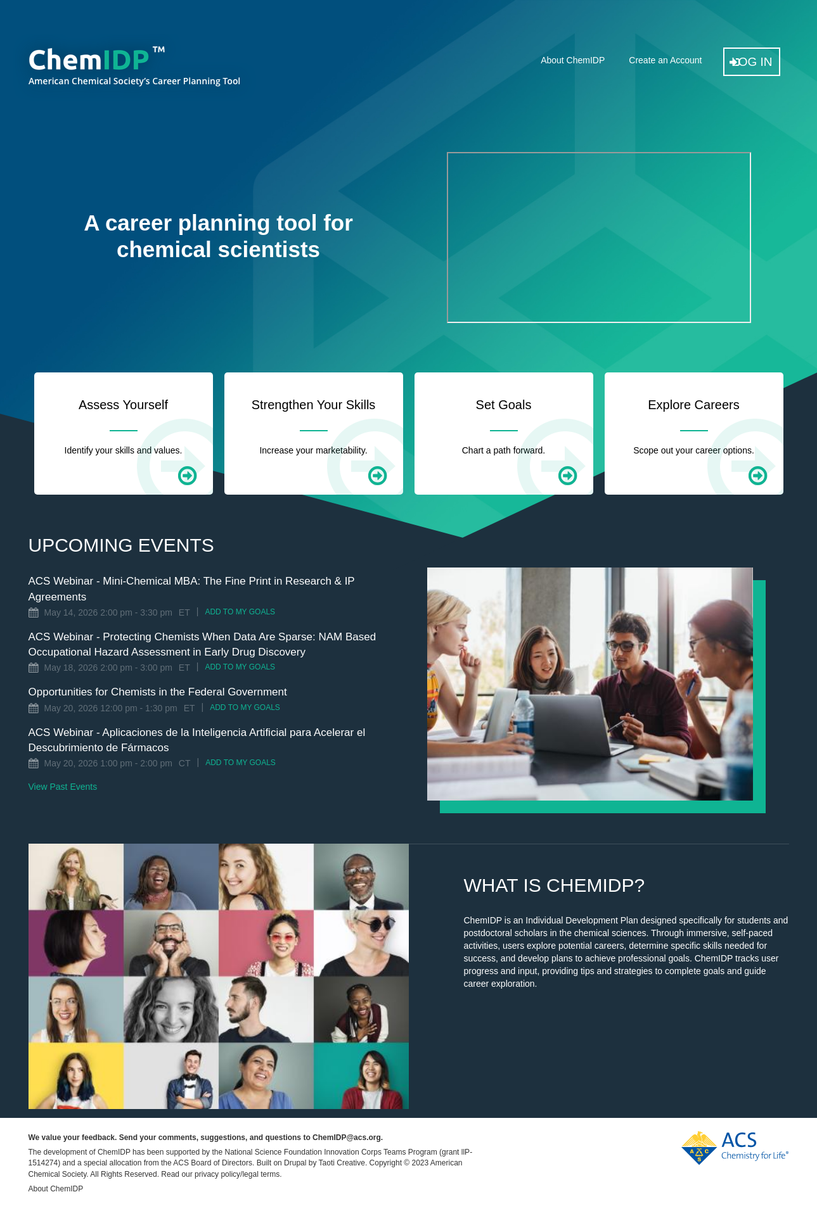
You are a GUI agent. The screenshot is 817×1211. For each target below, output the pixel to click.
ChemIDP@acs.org (346, 1137)
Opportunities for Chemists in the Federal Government (158, 692)
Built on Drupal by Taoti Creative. (312, 1162)
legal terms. (261, 1174)
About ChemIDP (573, 60)
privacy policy (217, 1174)
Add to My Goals (240, 611)
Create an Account (665, 60)
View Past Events (63, 787)
